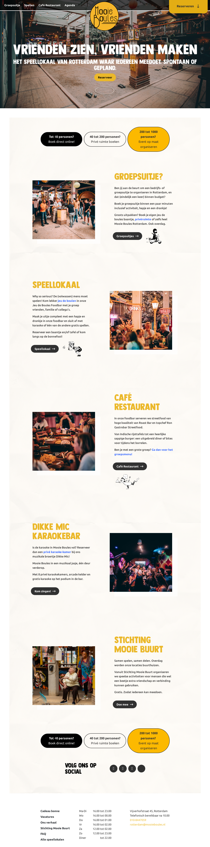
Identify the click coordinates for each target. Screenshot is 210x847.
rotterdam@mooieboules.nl (147, 824)
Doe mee (122, 704)
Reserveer (105, 77)
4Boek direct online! (61, 139)
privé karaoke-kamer (57, 551)
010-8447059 (138, 819)
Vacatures (47, 816)
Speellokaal (42, 348)
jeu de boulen (66, 300)
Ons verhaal (48, 822)
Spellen (29, 5)
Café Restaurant (49, 5)
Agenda (70, 5)
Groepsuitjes (125, 236)
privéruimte (143, 219)
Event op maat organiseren (149, 139)
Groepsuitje (12, 5)
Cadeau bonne (50, 811)
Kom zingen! (43, 591)
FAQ (43, 833)
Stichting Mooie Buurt (55, 828)
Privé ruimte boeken (105, 139)
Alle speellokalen (52, 839)
